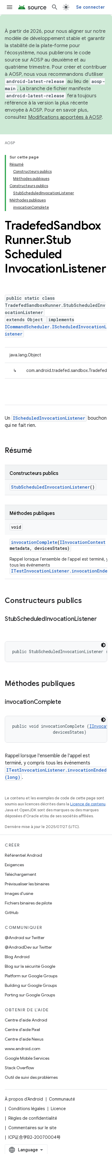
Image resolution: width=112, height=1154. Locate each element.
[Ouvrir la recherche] (54, 7)
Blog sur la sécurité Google (30, 966)
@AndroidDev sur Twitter (28, 947)
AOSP (10, 142)
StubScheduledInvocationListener (50, 487)
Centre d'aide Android (26, 1020)
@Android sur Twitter (25, 937)
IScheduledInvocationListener (49, 418)
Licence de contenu (87, 804)
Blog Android (17, 956)
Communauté (62, 1099)
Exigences (14, 864)
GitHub (11, 912)
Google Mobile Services (27, 1058)
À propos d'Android (24, 1099)
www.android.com (22, 1048)
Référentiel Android (23, 855)
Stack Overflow (19, 1067)
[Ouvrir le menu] (10, 7)
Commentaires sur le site (32, 1127)
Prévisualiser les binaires (27, 884)
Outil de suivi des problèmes (31, 1077)
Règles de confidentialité (32, 1118)
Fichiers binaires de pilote (28, 903)
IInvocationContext (82, 542)
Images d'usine (19, 893)
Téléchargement (20, 874)
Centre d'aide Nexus (24, 1039)
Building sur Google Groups (31, 985)
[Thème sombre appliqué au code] (103, 645)
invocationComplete (34, 542)
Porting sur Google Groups (30, 995)
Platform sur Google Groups (31, 975)
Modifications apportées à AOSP (65, 117)
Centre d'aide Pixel (22, 1029)
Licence (58, 1108)
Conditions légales (26, 1108)
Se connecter (90, 7)
